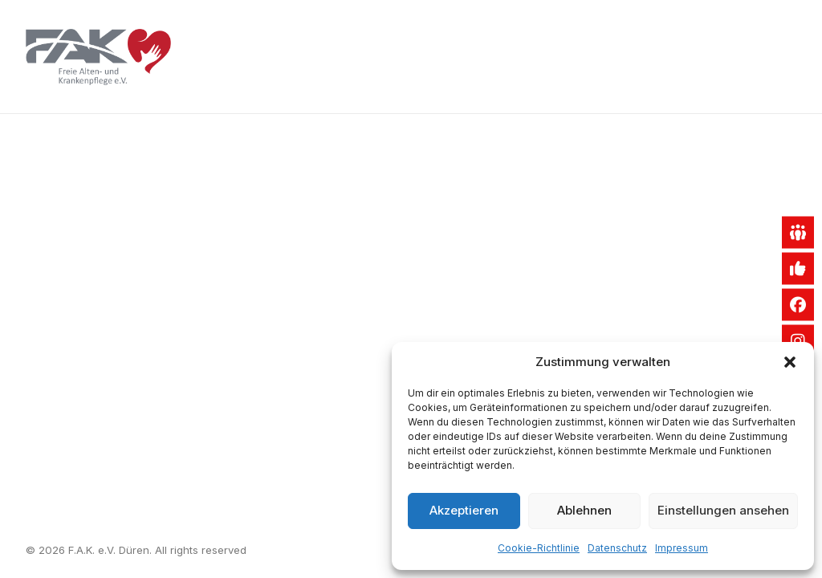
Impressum (681, 548)
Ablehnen (584, 510)
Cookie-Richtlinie (539, 548)
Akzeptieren (463, 510)
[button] (790, 362)
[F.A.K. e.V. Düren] (98, 57)
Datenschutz (617, 548)
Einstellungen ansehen (723, 510)
